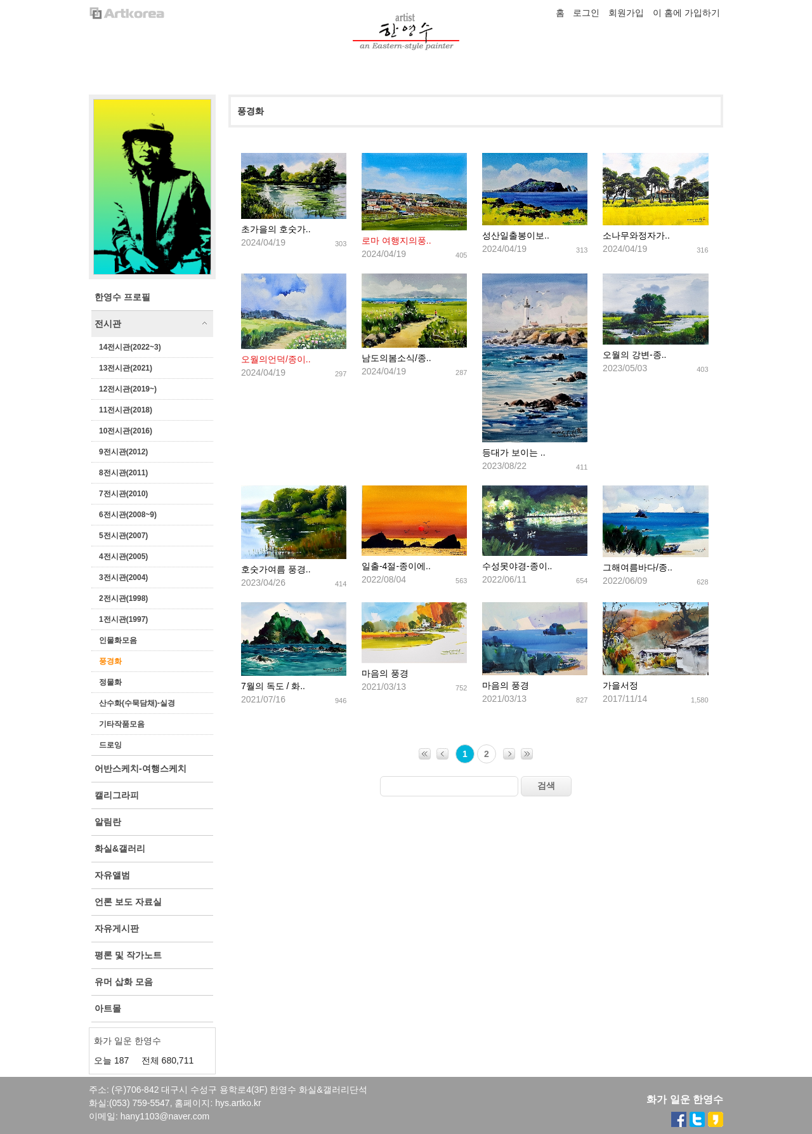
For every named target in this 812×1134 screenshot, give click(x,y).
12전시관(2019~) (128, 389)
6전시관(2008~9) (128, 514)
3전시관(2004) (123, 577)
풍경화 (110, 661)
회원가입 (626, 13)
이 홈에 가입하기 (686, 13)
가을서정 (620, 685)
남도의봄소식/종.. (396, 358)
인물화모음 (118, 640)
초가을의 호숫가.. (276, 229)
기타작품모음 (122, 724)
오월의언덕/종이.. (276, 359)
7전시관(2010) (123, 493)
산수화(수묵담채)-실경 (137, 703)
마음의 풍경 (385, 673)
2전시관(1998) (123, 598)
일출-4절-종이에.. (396, 566)
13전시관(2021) (125, 368)
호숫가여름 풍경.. (276, 569)
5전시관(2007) (123, 535)
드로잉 (110, 745)
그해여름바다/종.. (637, 567)
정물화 (110, 682)
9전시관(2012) (123, 451)
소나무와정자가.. (636, 235)
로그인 (586, 13)
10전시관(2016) (125, 430)
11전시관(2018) (125, 409)
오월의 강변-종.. (634, 355)
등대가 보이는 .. (514, 452)
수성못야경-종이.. (517, 566)
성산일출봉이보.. (515, 235)
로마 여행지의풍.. (396, 240)
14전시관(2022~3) (130, 347)
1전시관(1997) (123, 619)
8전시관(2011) (123, 472)
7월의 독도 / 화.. (273, 686)
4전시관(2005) (123, 556)
